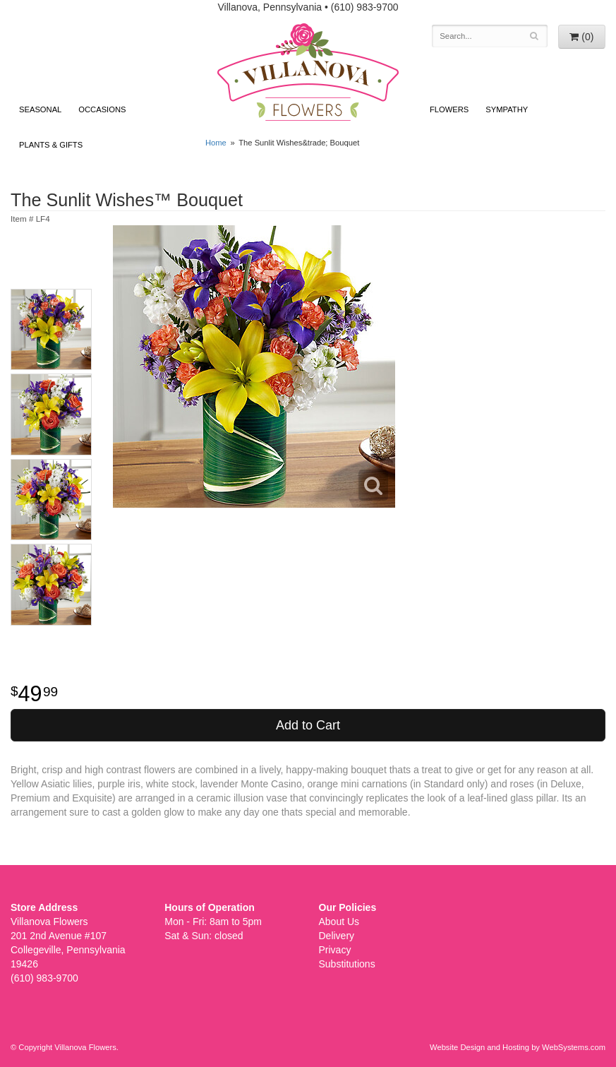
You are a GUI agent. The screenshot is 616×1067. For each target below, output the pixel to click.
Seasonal (40, 109)
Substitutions (347, 964)
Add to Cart (308, 725)
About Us (339, 921)
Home (216, 142)
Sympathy (506, 109)
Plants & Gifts (51, 145)
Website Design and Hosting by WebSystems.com (517, 1047)
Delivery (337, 935)
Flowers (449, 109)
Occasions (102, 109)
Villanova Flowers (308, 72)
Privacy (335, 949)
